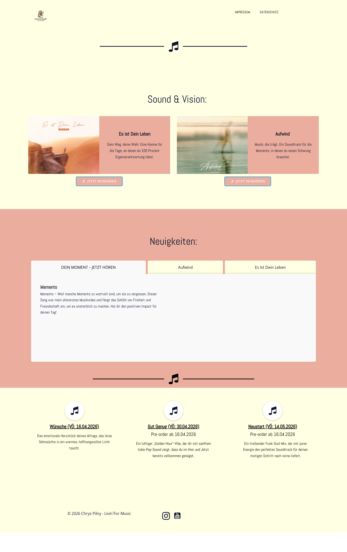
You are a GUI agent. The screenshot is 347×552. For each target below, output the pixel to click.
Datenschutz (269, 12)
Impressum (242, 12)
